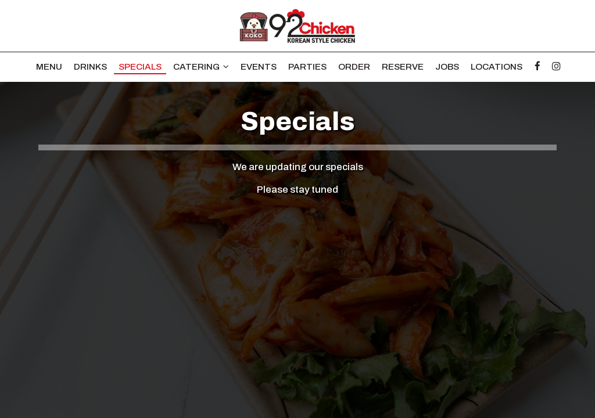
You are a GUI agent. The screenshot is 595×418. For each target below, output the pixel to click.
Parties (307, 66)
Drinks (90, 66)
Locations (496, 66)
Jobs (447, 66)
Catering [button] (201, 66)
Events (259, 66)
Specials (140, 66)
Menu (49, 66)
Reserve (403, 66)
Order (354, 66)
